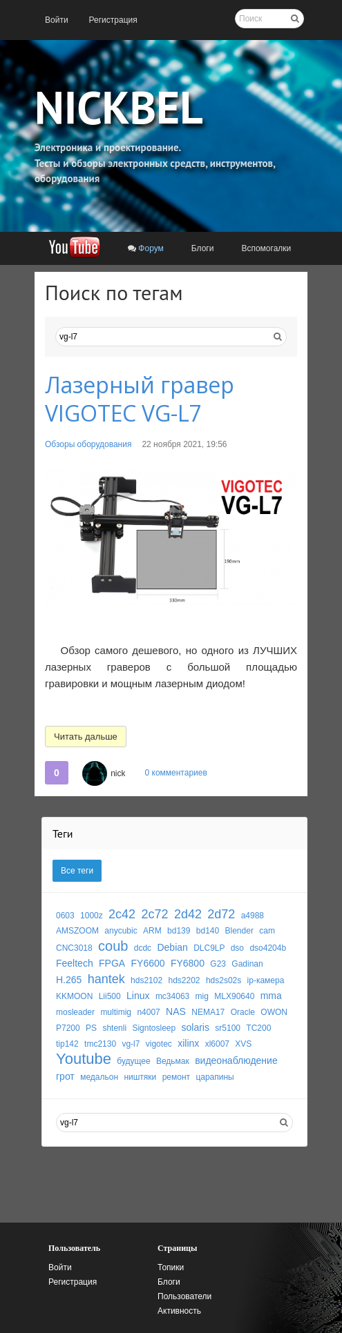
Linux (137, 995)
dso (237, 948)
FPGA (112, 963)
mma (271, 995)
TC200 (258, 1028)
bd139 (178, 931)
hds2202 (184, 980)
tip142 (67, 1044)
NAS (176, 1011)
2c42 (121, 914)
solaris (195, 1027)
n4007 (148, 1012)
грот (65, 1076)
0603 (65, 915)
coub (113, 946)
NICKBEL (119, 107)
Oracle (243, 1012)
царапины (215, 1077)
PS (91, 1028)
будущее (133, 1061)
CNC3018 (74, 948)
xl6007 (217, 1044)
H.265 (69, 979)
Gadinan (247, 964)
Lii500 (110, 996)
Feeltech (74, 963)
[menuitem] (57, 20)
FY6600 (148, 963)
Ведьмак (172, 1061)
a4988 (252, 915)
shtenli (114, 1028)
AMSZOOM (77, 931)
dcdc (142, 948)
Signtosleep (153, 1028)
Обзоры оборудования (88, 444)
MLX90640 (234, 996)
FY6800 (188, 963)
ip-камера (266, 980)
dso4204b (267, 948)
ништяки (140, 1077)
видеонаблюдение (236, 1060)
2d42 (188, 914)
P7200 (68, 1028)
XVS (243, 1044)
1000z (91, 915)
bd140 (207, 931)
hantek (106, 979)
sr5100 (227, 1028)
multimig (115, 1012)
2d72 (221, 914)
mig (202, 996)
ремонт (176, 1077)
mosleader (75, 1012)
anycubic (120, 931)
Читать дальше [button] (85, 736)
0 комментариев (175, 773)
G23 (218, 964)
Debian (172, 947)
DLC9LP (209, 948)
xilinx (188, 1043)
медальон (99, 1077)
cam (267, 931)
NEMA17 (208, 1012)
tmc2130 (100, 1044)
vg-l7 (131, 1044)
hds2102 (146, 980)
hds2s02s (223, 980)
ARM (152, 931)
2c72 (154, 914)
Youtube (83, 1058)
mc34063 (172, 996)
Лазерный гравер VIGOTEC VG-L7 (139, 399)
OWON (273, 1012)
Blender (239, 931)
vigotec (159, 1044)
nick (118, 773)
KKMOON (74, 996)
